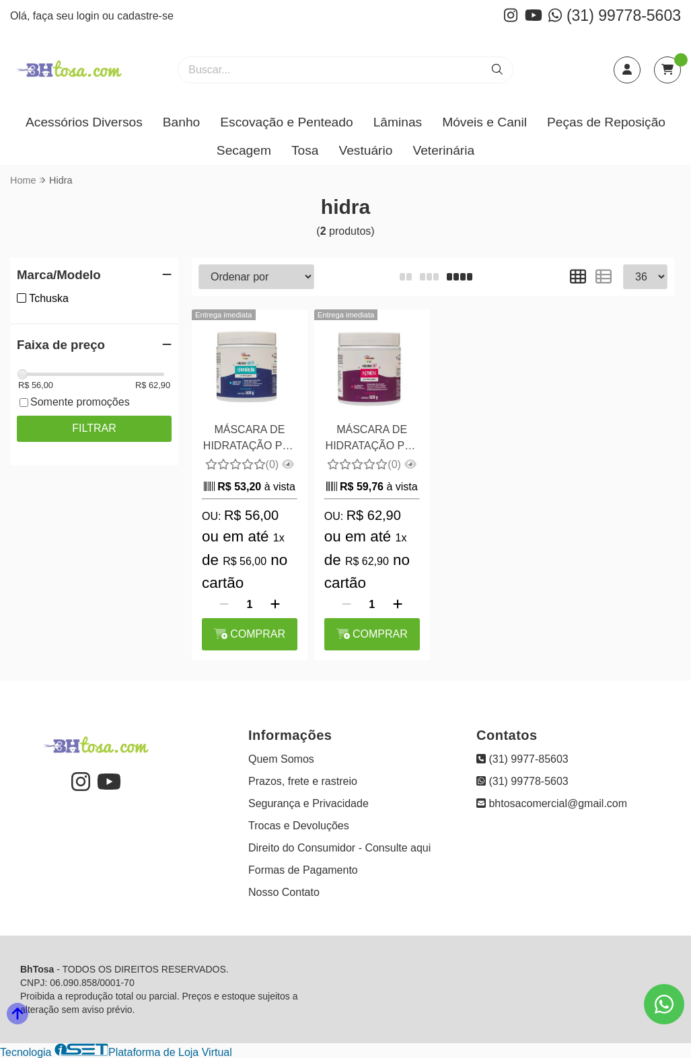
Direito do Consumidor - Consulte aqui (339, 848)
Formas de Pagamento (303, 870)
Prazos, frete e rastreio (302, 781)
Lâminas (398, 122)
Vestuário (365, 150)
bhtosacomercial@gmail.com (551, 803)
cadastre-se (145, 16)
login (89, 16)
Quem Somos (281, 759)
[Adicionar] (275, 604)
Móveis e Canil (484, 122)
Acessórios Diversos (84, 122)
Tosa (305, 150)
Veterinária (443, 150)
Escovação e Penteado (286, 122)
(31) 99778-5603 (614, 15)
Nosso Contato (284, 892)
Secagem (244, 150)
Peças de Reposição (606, 122)
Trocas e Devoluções (298, 825)
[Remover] (224, 604)
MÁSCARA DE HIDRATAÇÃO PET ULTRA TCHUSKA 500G (249, 439)
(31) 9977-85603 (522, 759)
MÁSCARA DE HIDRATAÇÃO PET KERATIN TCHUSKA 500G (372, 439)
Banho (181, 122)
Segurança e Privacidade (308, 803)
